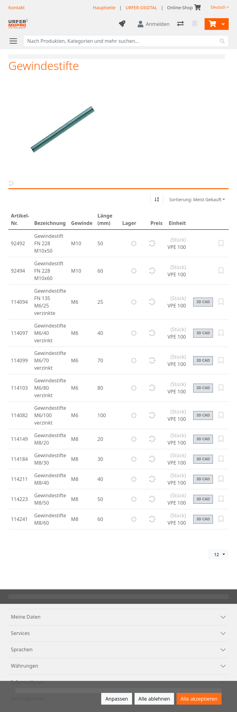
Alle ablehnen (154, 698)
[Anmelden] (153, 24)
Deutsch (218, 7)
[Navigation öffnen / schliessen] (15, 41)
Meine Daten (25, 616)
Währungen (24, 665)
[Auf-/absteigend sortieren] (156, 199)
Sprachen (21, 649)
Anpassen (116, 698)
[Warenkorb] (212, 24)
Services (20, 633)
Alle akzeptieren (199, 698)
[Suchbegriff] (119, 41)
